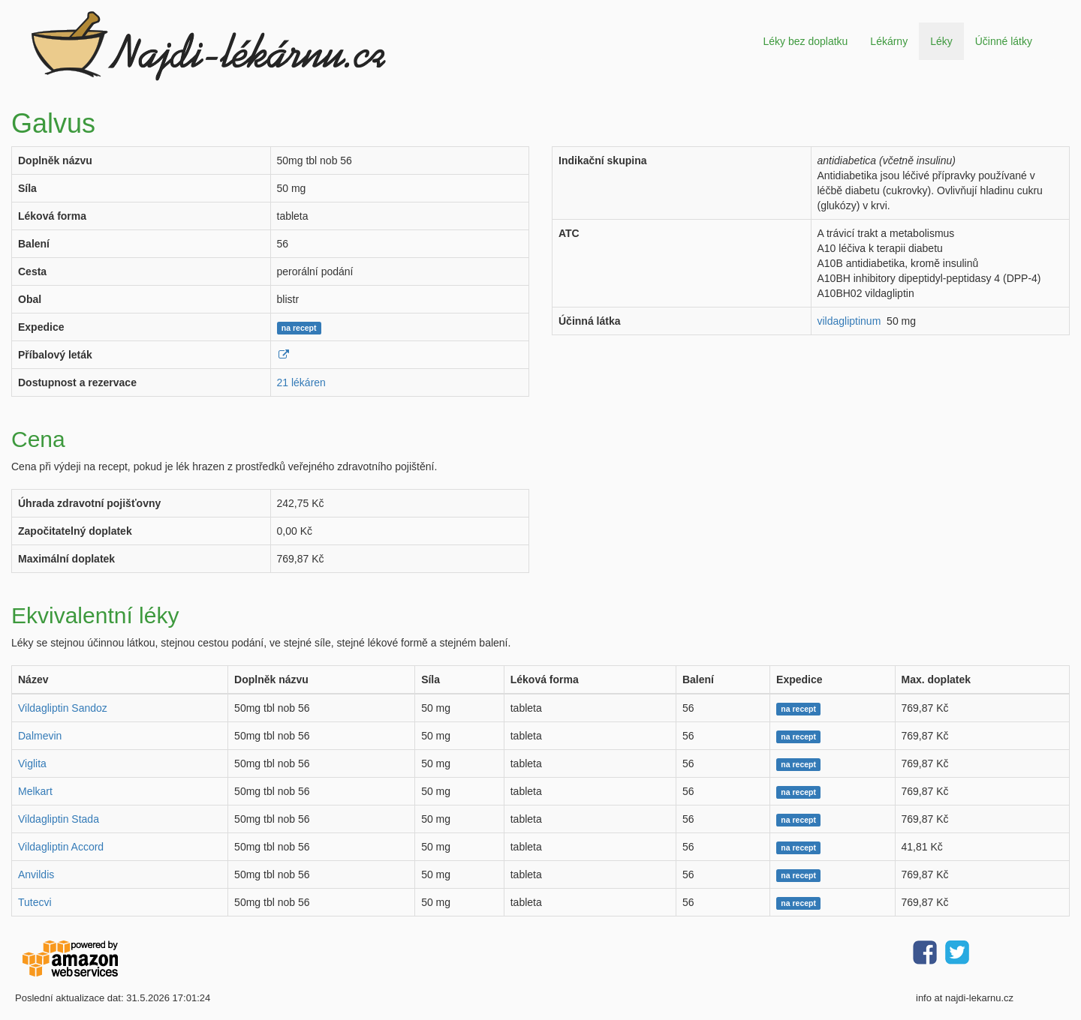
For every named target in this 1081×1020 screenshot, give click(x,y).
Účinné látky (1003, 41)
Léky (941, 41)
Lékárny (889, 41)
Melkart (35, 791)
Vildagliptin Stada (58, 819)
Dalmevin (40, 736)
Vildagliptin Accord (61, 847)
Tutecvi (35, 902)
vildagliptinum (849, 321)
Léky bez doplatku (805, 41)
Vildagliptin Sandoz (62, 708)
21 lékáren (301, 382)
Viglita (32, 764)
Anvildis (36, 874)
